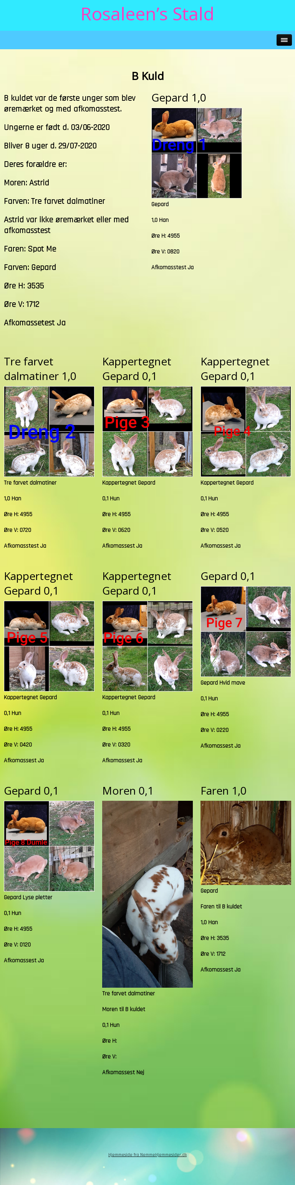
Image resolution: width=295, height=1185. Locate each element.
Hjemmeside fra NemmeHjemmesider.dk (147, 1155)
